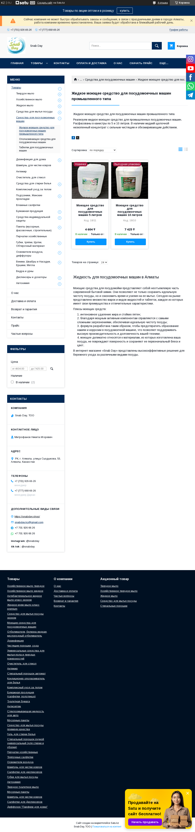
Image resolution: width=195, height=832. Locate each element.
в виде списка (186, 150)
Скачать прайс (141, 63)
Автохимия (22, 283)
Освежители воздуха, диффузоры (29, 253)
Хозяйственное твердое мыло (118, 590)
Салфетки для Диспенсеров (24, 801)
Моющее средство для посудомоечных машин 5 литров (90, 210)
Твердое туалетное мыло (23, 786)
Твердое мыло (25, 93)
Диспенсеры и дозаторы (31, 277)
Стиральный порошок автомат (26, 673)
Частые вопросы (22, 333)
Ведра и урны (24, 271)
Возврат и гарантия (24, 309)
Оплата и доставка (91, 63)
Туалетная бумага (18, 701)
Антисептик (14, 706)
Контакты (61, 63)
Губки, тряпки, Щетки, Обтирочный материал (30, 244)
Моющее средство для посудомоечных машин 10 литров (129, 210)
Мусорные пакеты (18, 720)
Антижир (21, 171)
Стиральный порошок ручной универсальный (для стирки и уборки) (25, 743)
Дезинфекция (15, 640)
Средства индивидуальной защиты (33, 219)
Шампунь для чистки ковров (33, 165)
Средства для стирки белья (33, 183)
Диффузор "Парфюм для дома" (27, 806)
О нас (118, 63)
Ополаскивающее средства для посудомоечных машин (37, 141)
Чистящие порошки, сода (23, 645)
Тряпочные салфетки (20, 757)
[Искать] (157, 46)
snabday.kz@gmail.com (29, 522)
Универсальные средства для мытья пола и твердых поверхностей (25, 654)
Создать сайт (44, 2)
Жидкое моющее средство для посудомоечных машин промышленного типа (36, 130)
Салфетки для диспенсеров (24, 772)
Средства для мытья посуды (34, 111)
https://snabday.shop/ (27, 516)
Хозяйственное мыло (29, 99)
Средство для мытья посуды (118, 600)
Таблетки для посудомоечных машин (36, 149)
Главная (17, 63)
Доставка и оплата (23, 301)
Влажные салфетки (28, 205)
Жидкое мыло (24, 105)
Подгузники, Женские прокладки (29, 197)
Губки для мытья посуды (22, 776)
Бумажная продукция (29, 211)
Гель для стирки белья (21, 734)
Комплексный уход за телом (33, 189)
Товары (37, 63)
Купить (91, 241)
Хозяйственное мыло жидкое (25, 590)
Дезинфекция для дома (31, 159)
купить (125, 10)
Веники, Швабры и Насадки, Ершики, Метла (33, 263)
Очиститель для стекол (30, 177)
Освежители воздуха (20, 762)
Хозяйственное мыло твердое (25, 585)
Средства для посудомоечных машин (110, 79)
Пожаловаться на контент (106, 826)
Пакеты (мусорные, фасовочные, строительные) (34, 228)
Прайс (15, 325)
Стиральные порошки (113, 605)
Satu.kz (115, 823)
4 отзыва (163, 2)
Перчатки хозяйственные (31, 236)
